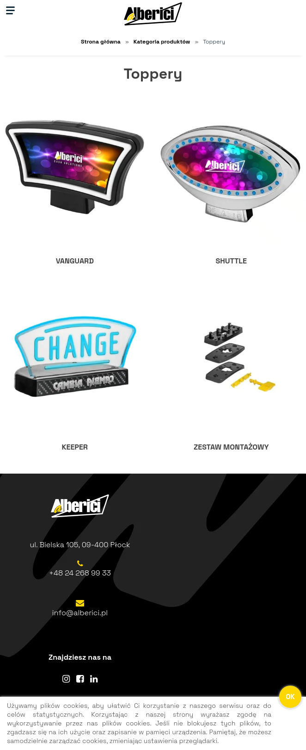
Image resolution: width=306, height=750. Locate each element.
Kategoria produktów (162, 41)
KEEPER (75, 447)
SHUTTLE (231, 261)
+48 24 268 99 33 (80, 573)
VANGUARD (75, 261)
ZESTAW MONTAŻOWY (231, 447)
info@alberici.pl (80, 613)
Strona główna (101, 41)
